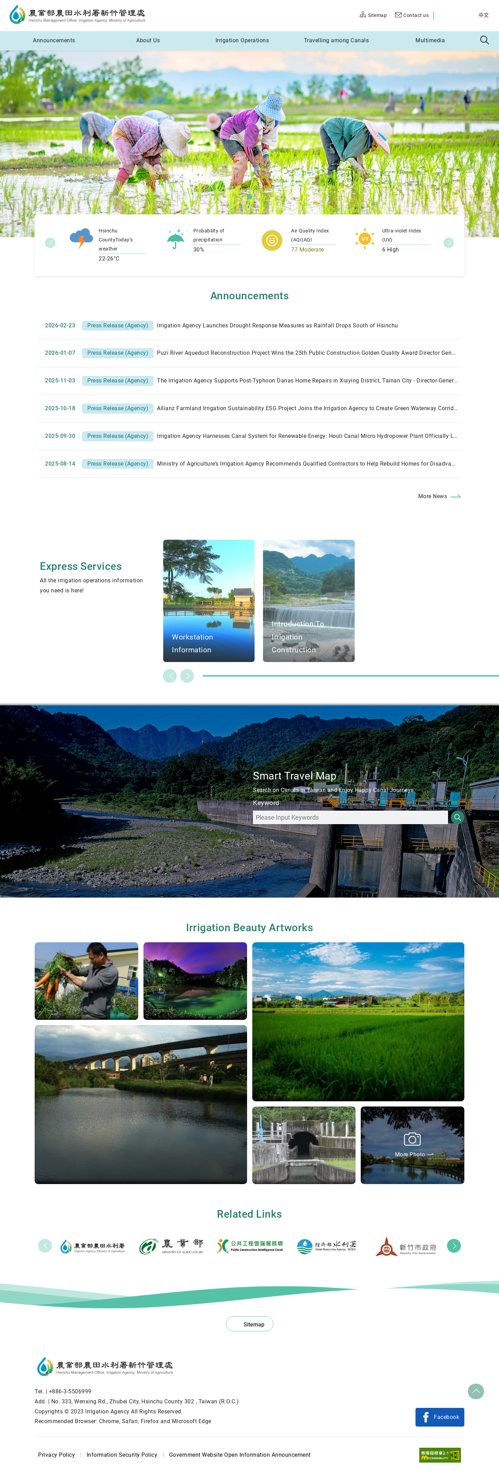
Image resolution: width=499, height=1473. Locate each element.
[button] (249, 196)
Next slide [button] (187, 676)
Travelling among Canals (336, 40)
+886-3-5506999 (70, 1391)
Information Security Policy (122, 1455)
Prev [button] (45, 1246)
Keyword (266, 803)
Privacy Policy (56, 1455)
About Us (148, 40)
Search (457, 817)
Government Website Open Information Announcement (240, 1455)
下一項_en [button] (449, 243)
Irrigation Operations (242, 40)
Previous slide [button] (170, 676)
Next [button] (454, 1246)
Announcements (54, 40)
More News (432, 496)
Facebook (446, 1417)
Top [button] (476, 1392)
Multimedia (430, 40)
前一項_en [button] (50, 243)
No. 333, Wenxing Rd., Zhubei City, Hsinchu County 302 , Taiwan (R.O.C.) (145, 1401)
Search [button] (485, 40)
